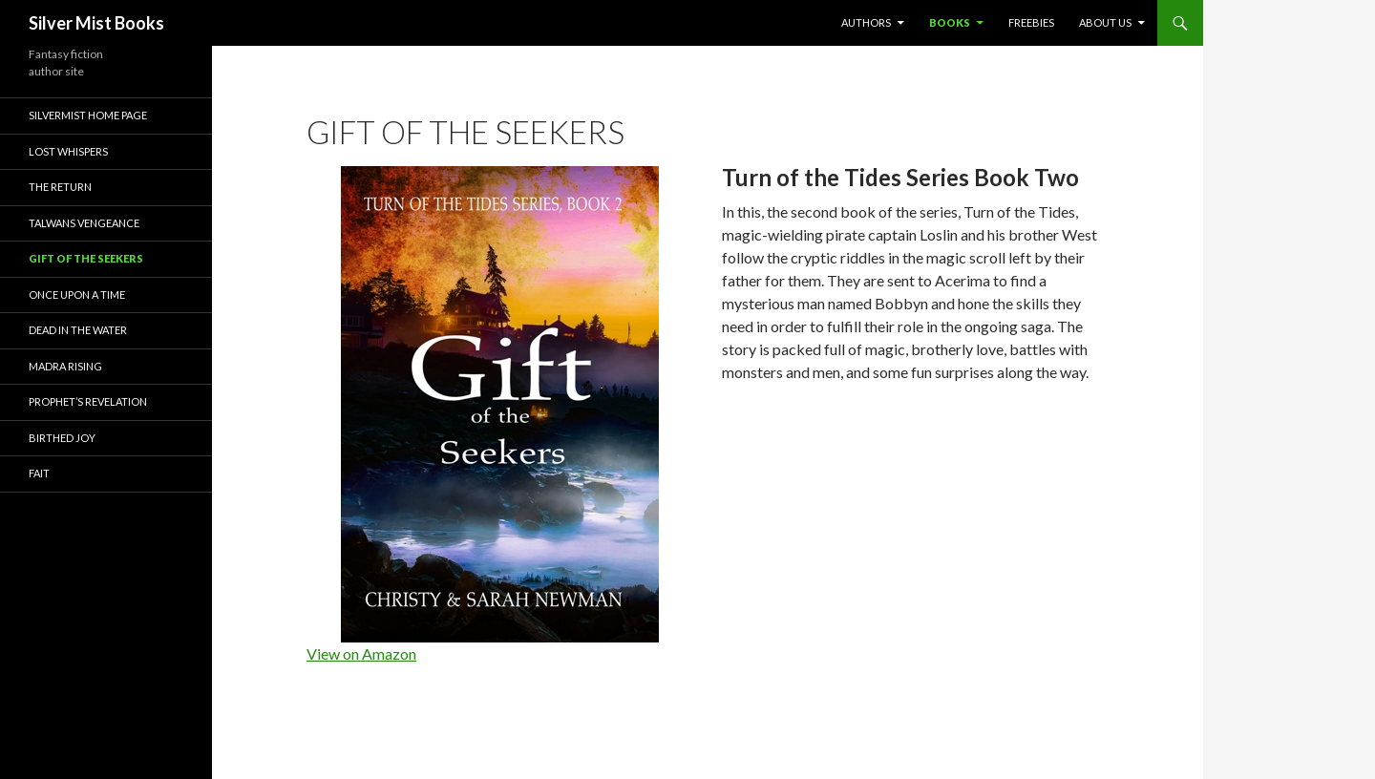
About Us (1105, 22)
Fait (39, 473)
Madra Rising (65, 366)
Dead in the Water (78, 330)
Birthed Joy (62, 438)
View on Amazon (361, 653)
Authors (866, 22)
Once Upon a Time (77, 294)
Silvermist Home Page (88, 115)
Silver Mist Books (96, 22)
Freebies (1031, 22)
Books (949, 22)
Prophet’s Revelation (88, 401)
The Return (60, 186)
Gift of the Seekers (86, 258)
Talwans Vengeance (84, 223)
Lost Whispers (68, 151)
